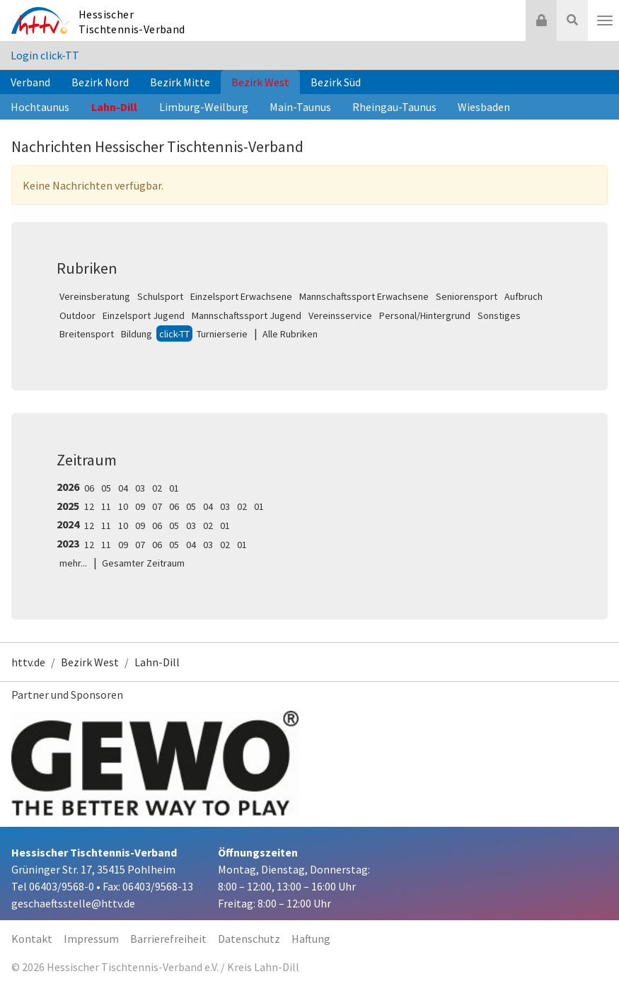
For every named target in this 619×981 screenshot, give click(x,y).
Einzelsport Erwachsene (241, 296)
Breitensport (86, 333)
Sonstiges (499, 315)
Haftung (310, 938)
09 (140, 506)
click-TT (174, 333)
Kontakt (31, 938)
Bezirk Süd (336, 82)
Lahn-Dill (114, 107)
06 (89, 488)
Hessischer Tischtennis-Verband (132, 21)
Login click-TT (45, 55)
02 (157, 488)
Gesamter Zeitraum (143, 563)
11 (106, 506)
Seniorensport (466, 296)
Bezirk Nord (100, 82)
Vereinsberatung (94, 296)
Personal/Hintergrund (424, 315)
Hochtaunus (40, 107)
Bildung (136, 333)
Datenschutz (249, 938)
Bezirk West (260, 82)
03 (140, 488)
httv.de (28, 662)
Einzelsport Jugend (144, 315)
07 (157, 506)
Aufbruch (523, 296)
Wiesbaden (484, 107)
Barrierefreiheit (168, 938)
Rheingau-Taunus (394, 107)
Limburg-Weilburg (203, 107)
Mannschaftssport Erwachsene (364, 296)
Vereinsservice (340, 315)
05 (106, 488)
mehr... (73, 563)
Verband (30, 82)
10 (123, 506)
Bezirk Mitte (180, 82)
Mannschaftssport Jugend (246, 315)
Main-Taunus (300, 107)
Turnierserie (222, 333)
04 (123, 488)
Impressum (91, 938)
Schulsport (160, 296)
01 (174, 488)
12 (89, 506)
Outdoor (77, 315)
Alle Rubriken (290, 333)
